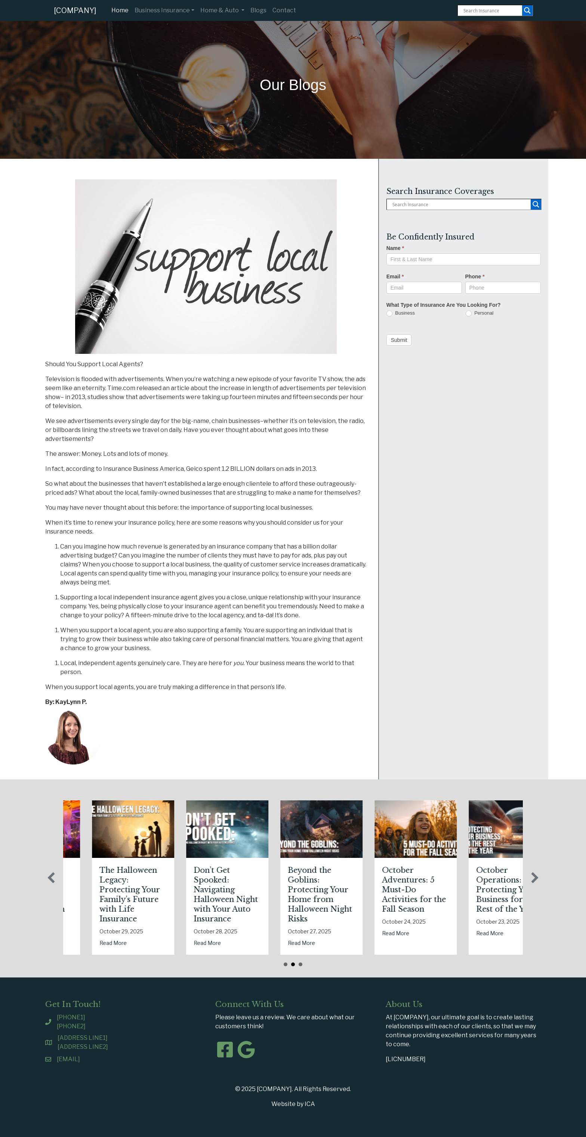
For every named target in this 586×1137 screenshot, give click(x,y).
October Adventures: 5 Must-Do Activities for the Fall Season (473, 890)
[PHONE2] (71, 1026)
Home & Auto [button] (220, 10)
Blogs (258, 10)
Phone (475, 276)
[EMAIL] (68, 1059)
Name (395, 248)
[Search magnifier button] (527, 10)
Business (400, 313)
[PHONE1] (71, 1017)
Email (395, 276)
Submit (399, 340)
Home (121, 10)
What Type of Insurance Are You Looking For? (443, 305)
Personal (480, 313)
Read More (77, 933)
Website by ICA (293, 1103)
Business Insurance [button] (162, 10)
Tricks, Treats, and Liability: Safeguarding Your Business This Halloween (93, 890)
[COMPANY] (75, 10)
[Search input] (491, 10)
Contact (284, 10)
